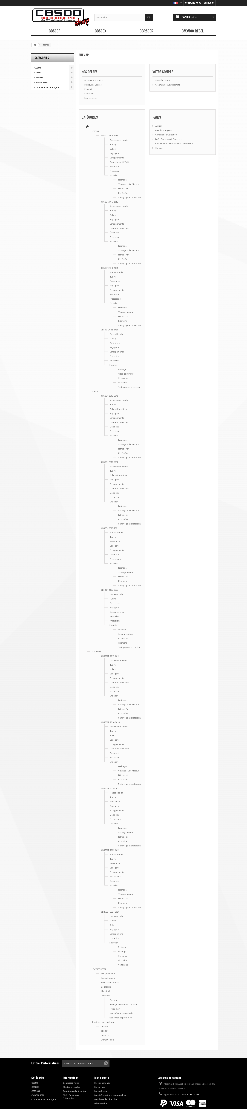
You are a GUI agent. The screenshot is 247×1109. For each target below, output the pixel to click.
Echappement (116, 933)
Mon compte (101, 1078)
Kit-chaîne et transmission (122, 1013)
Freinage (122, 179)
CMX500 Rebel (107, 1039)
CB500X (100, 31)
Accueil (158, 125)
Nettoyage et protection (129, 197)
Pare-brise (115, 281)
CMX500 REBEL (193, 31)
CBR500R (146, 31)
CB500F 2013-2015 (109, 135)
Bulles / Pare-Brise (118, 409)
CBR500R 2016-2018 (110, 722)
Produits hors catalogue (46, 87)
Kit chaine (122, 320)
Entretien (114, 175)
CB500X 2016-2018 (109, 462)
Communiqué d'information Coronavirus (174, 143)
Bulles (113, 148)
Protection (115, 170)
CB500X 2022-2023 (109, 589)
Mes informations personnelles (110, 1095)
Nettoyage (123, 964)
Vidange (122, 951)
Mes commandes (103, 1082)
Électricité (114, 232)
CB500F (54, 31)
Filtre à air (122, 955)
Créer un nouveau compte (167, 84)
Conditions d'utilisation (166, 134)
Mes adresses (101, 1091)
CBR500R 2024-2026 (110, 911)
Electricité (114, 166)
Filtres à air (123, 316)
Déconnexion (100, 1103)
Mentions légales (163, 130)
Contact (158, 147)
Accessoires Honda (119, 140)
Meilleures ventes (93, 84)
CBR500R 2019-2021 (110, 788)
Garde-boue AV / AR (119, 162)
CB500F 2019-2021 (109, 268)
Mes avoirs (99, 1087)
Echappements (117, 157)
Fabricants (89, 93)
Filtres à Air (123, 188)
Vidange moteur (126, 312)
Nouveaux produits (93, 80)
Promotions (89, 89)
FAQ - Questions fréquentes (168, 139)
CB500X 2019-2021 (109, 528)
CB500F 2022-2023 (109, 329)
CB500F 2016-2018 (109, 201)
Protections (115, 298)
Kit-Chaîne (123, 193)
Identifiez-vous (162, 80)
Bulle (112, 925)
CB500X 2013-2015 (109, 395)
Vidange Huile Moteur (128, 184)
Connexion (209, 2)
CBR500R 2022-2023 (110, 850)
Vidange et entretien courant (123, 1004)
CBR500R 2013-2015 (110, 656)
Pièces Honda (116, 272)
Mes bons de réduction (106, 1099)
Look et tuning (108, 978)
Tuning (113, 144)
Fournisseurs (90, 98)
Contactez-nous (193, 2)
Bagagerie (115, 153)
